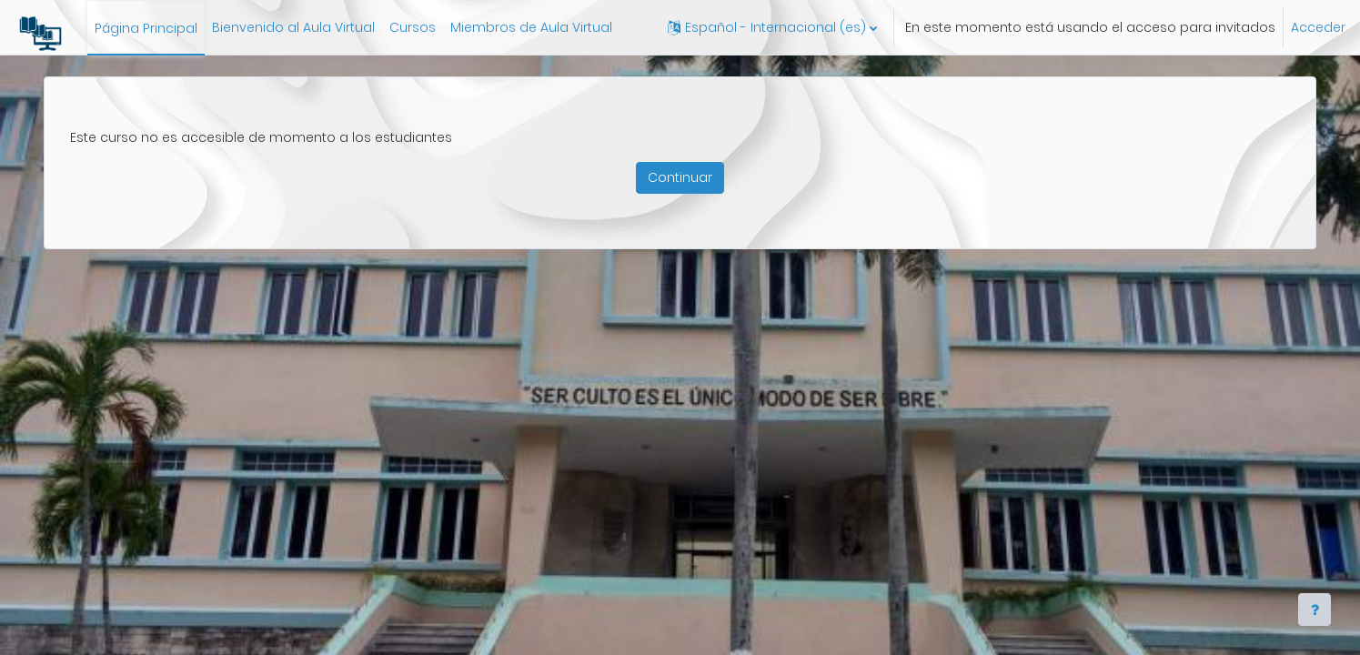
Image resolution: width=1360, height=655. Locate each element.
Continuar (680, 177)
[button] (772, 27)
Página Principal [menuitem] (146, 28)
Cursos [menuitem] (412, 27)
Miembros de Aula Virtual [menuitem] (531, 27)
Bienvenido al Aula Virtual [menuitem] (293, 27)
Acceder (1318, 27)
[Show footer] (1314, 609)
